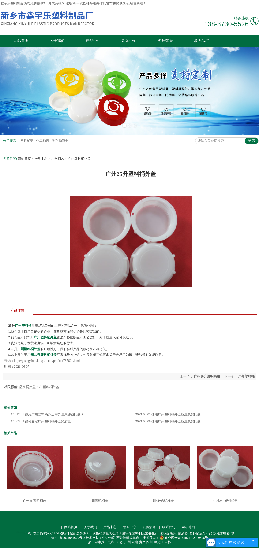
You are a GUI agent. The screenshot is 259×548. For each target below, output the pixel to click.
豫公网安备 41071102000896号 (184, 538)
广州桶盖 (57, 159)
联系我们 (201, 41)
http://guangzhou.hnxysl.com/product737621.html (47, 361)
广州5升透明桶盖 (161, 501)
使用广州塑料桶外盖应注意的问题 (168, 414)
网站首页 (21, 41)
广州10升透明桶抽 (207, 376)
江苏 (120, 542)
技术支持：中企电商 (100, 538)
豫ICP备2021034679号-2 (68, 538)
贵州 (142, 542)
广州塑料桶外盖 (79, 159)
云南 (134, 542)
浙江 (112, 542)
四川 (149, 542)
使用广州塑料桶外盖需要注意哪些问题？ (46, 414)
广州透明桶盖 (98, 501)
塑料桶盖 (27, 140)
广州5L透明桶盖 (34, 501)
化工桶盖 (43, 140)
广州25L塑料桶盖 (225, 501)
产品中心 (93, 41)
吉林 (167, 542)
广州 (127, 542)
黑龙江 (159, 542)
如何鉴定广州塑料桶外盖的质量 (40, 421)
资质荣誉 (165, 41)
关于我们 (57, 41)
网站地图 (188, 527)
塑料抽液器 (60, 140)
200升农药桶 (52, 3)
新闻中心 (129, 41)
